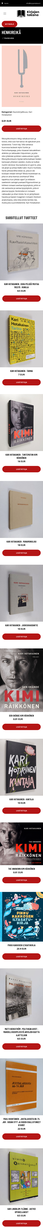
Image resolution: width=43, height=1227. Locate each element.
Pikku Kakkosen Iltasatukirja (21, 945)
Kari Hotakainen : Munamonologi (21, 541)
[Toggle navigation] (5, 13)
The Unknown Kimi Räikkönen (21, 868)
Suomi (6, 3)
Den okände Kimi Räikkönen (21, 715)
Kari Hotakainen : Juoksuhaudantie (21, 625)
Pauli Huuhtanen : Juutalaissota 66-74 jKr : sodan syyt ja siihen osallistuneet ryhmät (21, 1122)
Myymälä (9, 24)
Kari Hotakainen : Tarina (21, 370)
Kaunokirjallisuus (20, 112)
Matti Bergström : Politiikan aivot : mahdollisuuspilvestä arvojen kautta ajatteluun (21, 1032)
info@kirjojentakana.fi (33, 3)
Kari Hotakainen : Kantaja (21, 799)
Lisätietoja (21, 128)
